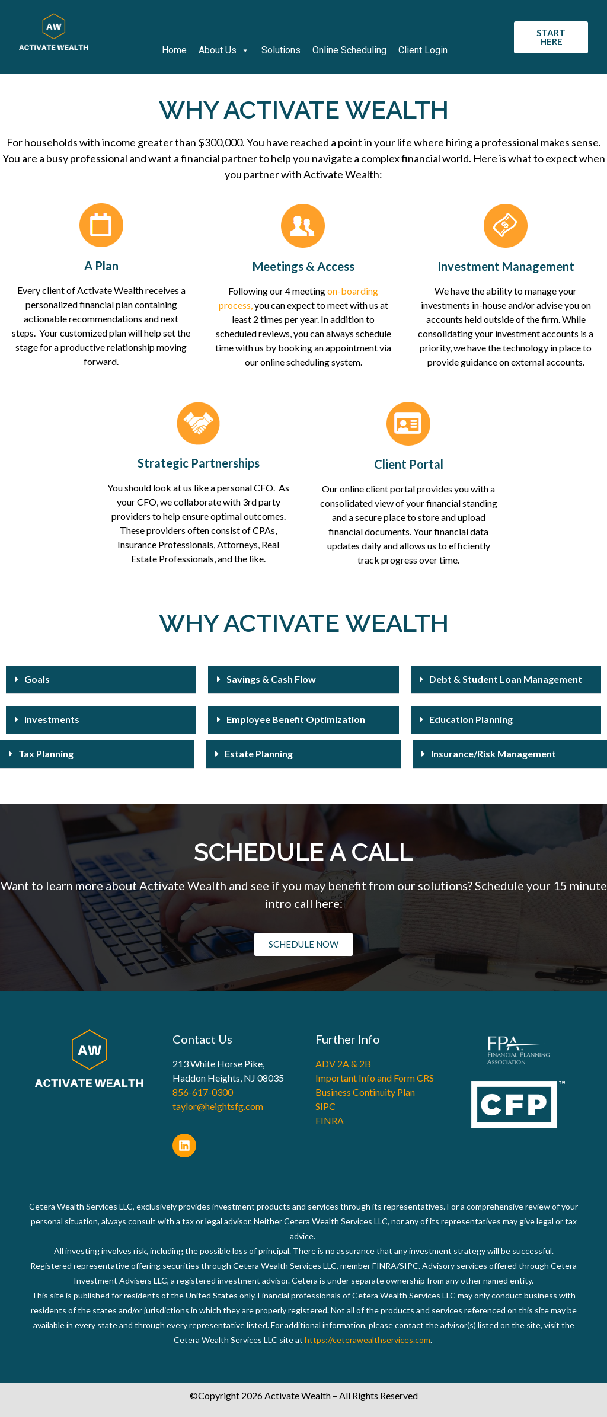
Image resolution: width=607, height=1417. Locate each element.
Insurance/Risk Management (493, 753)
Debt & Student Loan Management (505, 678)
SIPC (325, 1106)
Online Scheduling (349, 50)
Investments (51, 719)
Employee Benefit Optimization (295, 719)
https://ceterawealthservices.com (367, 1340)
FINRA (329, 1120)
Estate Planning (259, 753)
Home (174, 50)
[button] (101, 680)
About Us (224, 50)
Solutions (281, 50)
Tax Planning (46, 753)
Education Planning (471, 719)
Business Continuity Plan (365, 1092)
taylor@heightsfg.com (217, 1106)
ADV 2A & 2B (343, 1063)
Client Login (423, 50)
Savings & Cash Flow (271, 678)
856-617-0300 (202, 1092)
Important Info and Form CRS (374, 1077)
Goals (37, 678)
